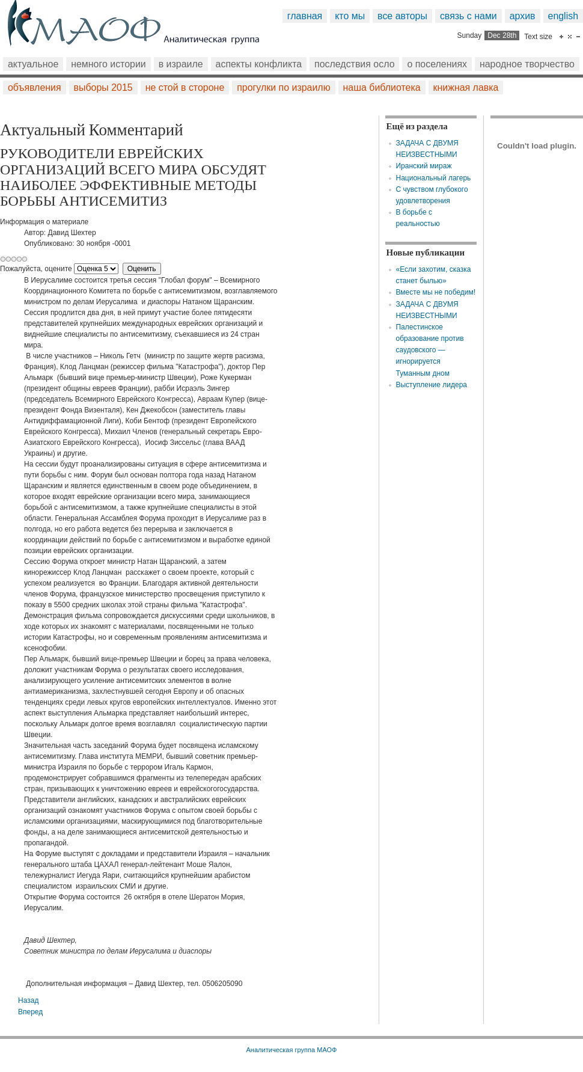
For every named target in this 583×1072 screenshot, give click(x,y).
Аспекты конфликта (259, 64)
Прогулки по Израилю (283, 87)
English (563, 16)
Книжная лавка (466, 87)
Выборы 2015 (103, 87)
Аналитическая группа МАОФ (291, 1049)
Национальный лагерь (433, 178)
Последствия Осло (354, 64)
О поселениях (437, 64)
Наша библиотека (382, 87)
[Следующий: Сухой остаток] (30, 1012)
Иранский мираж (423, 166)
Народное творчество (527, 64)
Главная (304, 16)
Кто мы (350, 16)
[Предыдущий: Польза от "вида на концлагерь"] (28, 1000)
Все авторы (402, 16)
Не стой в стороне (185, 87)
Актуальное (33, 64)
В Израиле (181, 64)
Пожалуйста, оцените (36, 269)
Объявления (34, 87)
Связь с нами (468, 16)
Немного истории (108, 64)
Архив (523, 16)
